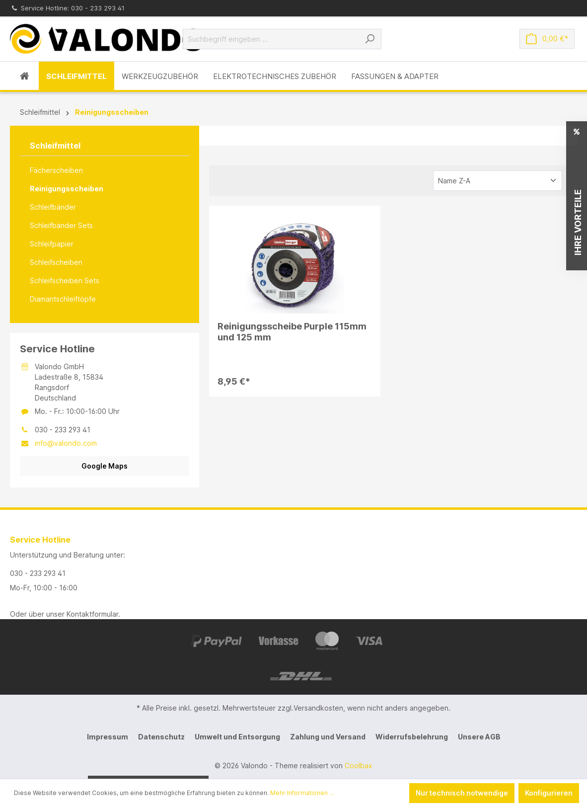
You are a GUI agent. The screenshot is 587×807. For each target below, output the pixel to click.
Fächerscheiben (56, 170)
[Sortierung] (497, 180)
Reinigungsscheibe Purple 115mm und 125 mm (292, 331)
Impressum (107, 736)
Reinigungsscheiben (66, 188)
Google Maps (104, 466)
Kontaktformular (92, 614)
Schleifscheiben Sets (64, 280)
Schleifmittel (55, 146)
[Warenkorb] (547, 38)
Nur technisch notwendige (462, 793)
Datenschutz (161, 736)
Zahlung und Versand (328, 736)
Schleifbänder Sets (61, 225)
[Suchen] (369, 39)
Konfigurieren (549, 793)
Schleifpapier (51, 244)
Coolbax (358, 765)
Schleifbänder (53, 207)
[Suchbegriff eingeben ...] (271, 39)
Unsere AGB (479, 736)
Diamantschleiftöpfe (63, 299)
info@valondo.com (66, 443)
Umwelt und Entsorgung (237, 736)
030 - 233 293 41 (38, 573)
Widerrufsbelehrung (411, 736)
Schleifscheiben (56, 262)
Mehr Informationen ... (302, 793)
